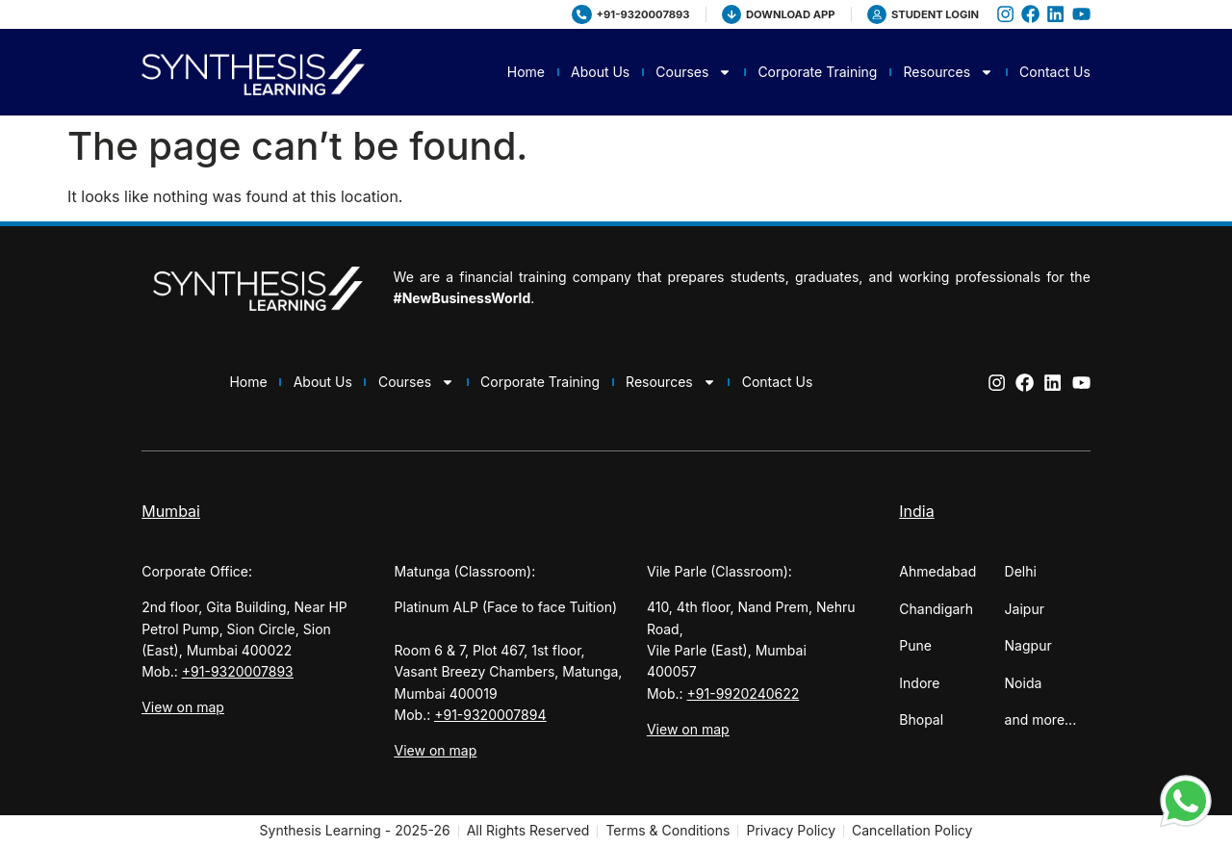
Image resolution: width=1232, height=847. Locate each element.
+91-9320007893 (238, 671)
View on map (182, 707)
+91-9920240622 (743, 693)
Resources (948, 72)
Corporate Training (817, 72)
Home (526, 72)
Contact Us (1055, 72)
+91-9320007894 (490, 714)
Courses (693, 72)
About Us (600, 72)
